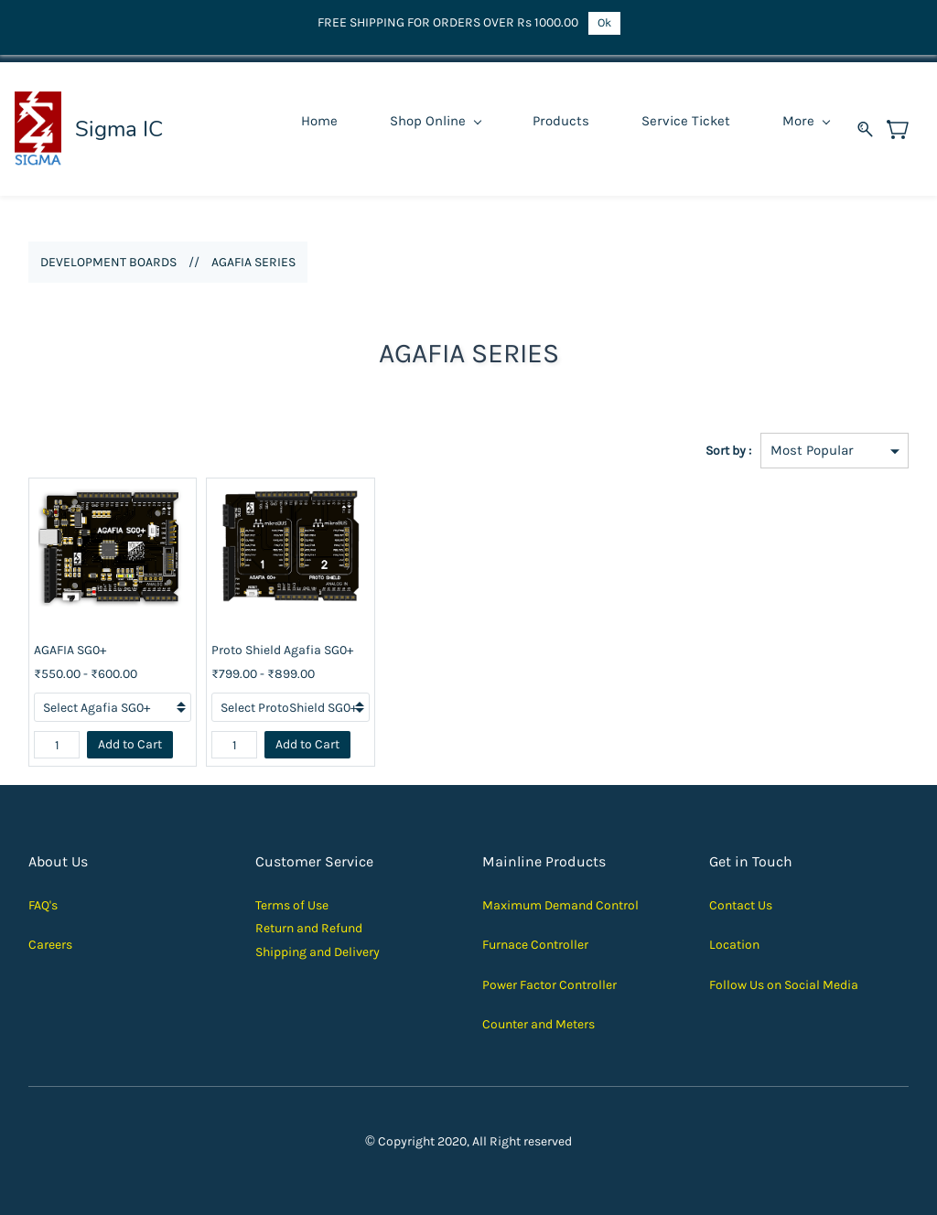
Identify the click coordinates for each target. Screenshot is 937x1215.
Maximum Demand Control (560, 905)
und (351, 928)
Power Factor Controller (549, 985)
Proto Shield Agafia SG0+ (282, 650)
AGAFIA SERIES (253, 262)
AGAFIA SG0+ (70, 650)
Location (734, 944)
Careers (50, 944)
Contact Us (740, 905)
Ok (604, 22)
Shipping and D (298, 952)
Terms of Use (291, 905)
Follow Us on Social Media (783, 985)
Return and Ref (297, 928)
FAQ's (43, 905)
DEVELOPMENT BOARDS (108, 262)
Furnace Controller (535, 944)
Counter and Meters (538, 1024)
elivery (361, 952)
